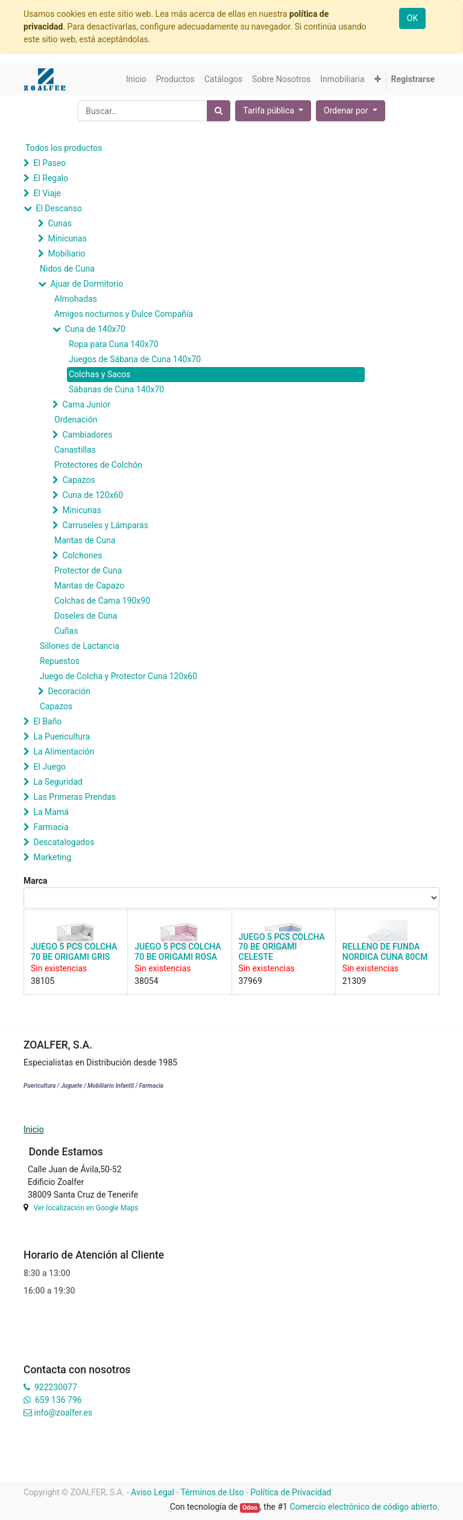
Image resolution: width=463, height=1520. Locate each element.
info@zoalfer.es (63, 1412)
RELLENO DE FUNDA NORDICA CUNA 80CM (385, 952)
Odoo (249, 1508)
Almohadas (75, 299)
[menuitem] (136, 79)
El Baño (47, 721)
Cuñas (66, 631)
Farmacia (50, 827)
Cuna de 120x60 (92, 495)
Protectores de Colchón (98, 465)
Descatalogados (63, 842)
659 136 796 (58, 1400)
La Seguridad (58, 782)
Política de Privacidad (290, 1492)
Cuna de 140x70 (95, 329)
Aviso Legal (152, 1492)
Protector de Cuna (88, 570)
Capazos (78, 480)
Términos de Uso (212, 1492)
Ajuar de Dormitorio (86, 284)
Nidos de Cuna (67, 268)
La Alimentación (63, 751)
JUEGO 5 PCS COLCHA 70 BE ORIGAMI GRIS (74, 952)
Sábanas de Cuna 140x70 (116, 389)
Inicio (34, 1129)
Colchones (82, 555)
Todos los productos (63, 148)
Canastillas (75, 450)
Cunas (59, 223)
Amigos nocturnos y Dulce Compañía (123, 314)
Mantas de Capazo (89, 585)
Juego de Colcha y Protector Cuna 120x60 (118, 676)
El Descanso (59, 208)
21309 (354, 981)
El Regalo (50, 178)
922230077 (55, 1387)
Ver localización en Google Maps (85, 1208)
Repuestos (60, 661)
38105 (42, 981)
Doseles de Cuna (85, 616)
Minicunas (67, 238)
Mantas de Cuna (84, 540)
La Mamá (50, 812)
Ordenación (75, 419)
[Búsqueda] (218, 110)
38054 (146, 981)
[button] (378, 79)
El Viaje (47, 193)
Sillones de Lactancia (79, 646)
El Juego (49, 766)
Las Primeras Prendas (74, 797)
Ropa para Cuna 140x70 (114, 344)
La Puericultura (61, 736)
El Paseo (49, 163)
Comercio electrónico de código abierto (363, 1507)
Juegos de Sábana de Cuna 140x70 (135, 359)
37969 (250, 981)
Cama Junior (86, 404)
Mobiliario (66, 253)
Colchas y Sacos (99, 374)
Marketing (52, 857)
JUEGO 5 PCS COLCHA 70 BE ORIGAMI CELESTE (282, 947)
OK (412, 18)
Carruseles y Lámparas (105, 525)
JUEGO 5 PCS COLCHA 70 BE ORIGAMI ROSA (177, 952)
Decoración (69, 691)
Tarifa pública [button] (269, 110)
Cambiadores (87, 434)
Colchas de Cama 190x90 (102, 600)
